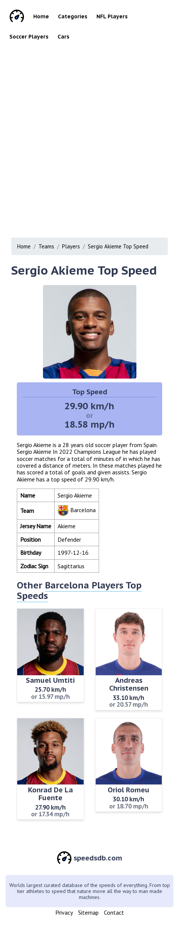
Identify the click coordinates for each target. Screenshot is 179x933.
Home (41, 16)
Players (71, 246)
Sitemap (88, 912)
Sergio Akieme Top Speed (118, 246)
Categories (72, 16)
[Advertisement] (89, 144)
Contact (114, 912)
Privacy (64, 912)
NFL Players (112, 16)
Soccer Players (29, 36)
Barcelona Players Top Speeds (79, 590)
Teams (46, 246)
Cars (64, 36)
